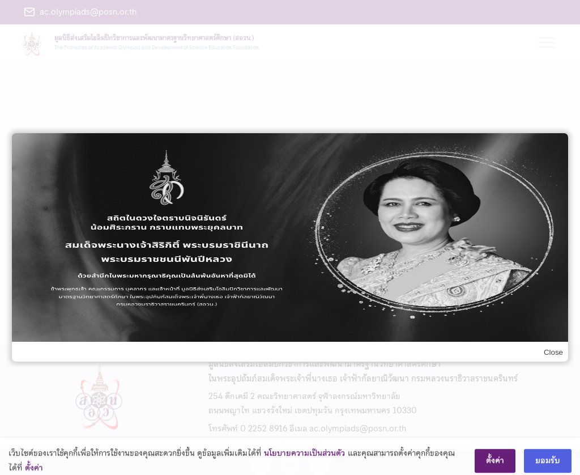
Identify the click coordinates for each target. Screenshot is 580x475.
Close (553, 352)
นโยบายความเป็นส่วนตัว (304, 458)
